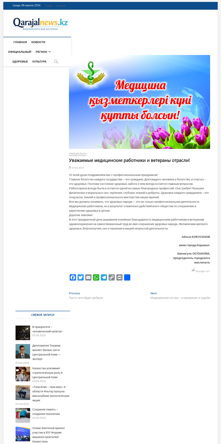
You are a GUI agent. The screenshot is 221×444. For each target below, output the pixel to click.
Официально (18, 153)
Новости (37, 42)
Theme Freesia (50, 431)
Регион (81, 42)
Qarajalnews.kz (19, 431)
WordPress (65, 431)
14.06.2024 (17, 167)
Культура (122, 42)
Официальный (59, 42)
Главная (18, 42)
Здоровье (103, 42)
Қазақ (48, 5)
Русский (60, 5)
